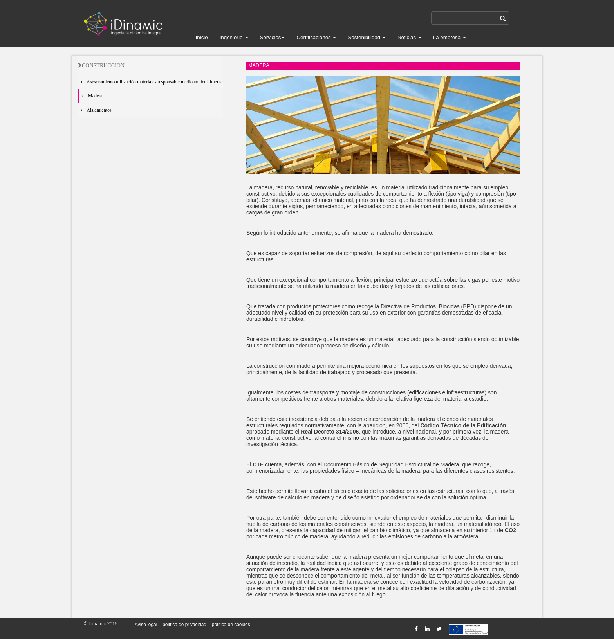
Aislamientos (95, 110)
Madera (91, 96)
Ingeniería (234, 37)
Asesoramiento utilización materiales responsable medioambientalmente (150, 82)
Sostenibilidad (367, 37)
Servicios (272, 37)
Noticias (409, 37)
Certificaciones (316, 37)
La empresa (449, 37)
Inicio (202, 37)
